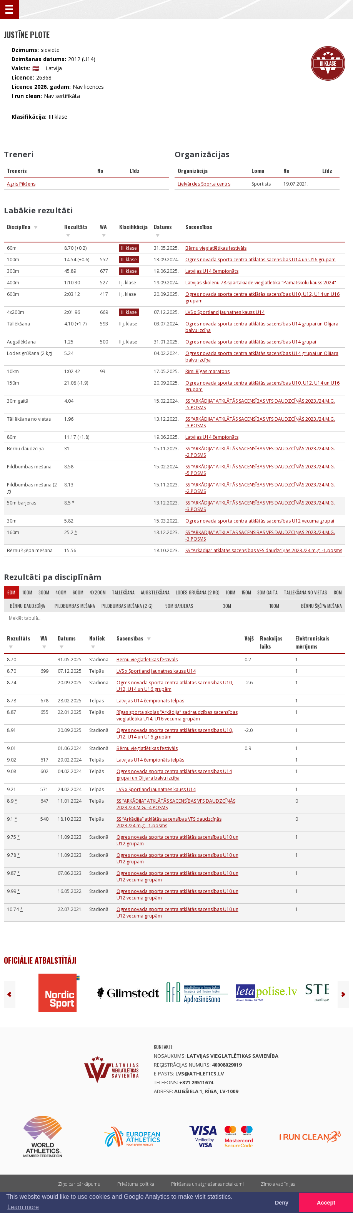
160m (274, 605)
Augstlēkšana (155, 592)
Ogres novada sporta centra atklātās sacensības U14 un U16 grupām (260, 259)
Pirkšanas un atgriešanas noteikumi (207, 1184)
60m (11, 592)
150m (246, 592)
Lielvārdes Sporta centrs (204, 184)
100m (27, 592)
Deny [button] (281, 1203)
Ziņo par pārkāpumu (79, 1184)
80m (338, 592)
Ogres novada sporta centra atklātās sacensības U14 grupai (250, 342)
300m (43, 592)
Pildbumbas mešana (75, 605)
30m (227, 605)
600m (78, 592)
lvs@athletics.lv (199, 1073)
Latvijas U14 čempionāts (211, 271)
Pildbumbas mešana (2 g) (127, 605)
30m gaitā (267, 592)
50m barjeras (179, 605)
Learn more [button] (23, 1207)
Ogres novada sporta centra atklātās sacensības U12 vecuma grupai (259, 521)
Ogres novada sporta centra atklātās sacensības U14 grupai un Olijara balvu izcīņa (174, 774)
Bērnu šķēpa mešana (321, 605)
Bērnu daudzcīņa (27, 605)
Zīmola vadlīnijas (278, 1184)
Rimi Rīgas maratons (207, 371)
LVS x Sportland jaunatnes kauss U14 (156, 789)
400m (61, 592)
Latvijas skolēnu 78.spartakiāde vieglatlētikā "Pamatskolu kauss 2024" (260, 282)
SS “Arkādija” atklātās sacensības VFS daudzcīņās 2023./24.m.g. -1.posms (263, 550)
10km (230, 592)
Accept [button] (326, 1203)
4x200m (98, 592)
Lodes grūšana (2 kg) (198, 592)
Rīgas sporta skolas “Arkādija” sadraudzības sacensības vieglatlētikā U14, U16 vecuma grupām (177, 715)
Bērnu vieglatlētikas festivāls (215, 248)
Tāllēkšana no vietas (305, 592)
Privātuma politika (135, 1184)
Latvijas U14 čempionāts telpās (150, 700)
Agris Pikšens (21, 184)
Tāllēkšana (123, 592)
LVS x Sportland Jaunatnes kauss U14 (225, 312)
